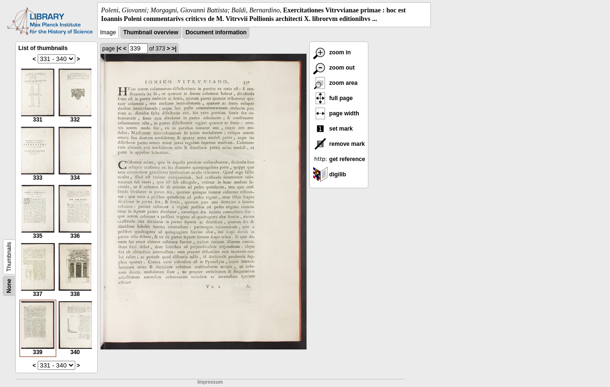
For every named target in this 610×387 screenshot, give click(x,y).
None (9, 286)
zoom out (334, 67)
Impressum (210, 382)
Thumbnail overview (150, 32)
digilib (329, 174)
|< (119, 48)
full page (333, 98)
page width (336, 113)
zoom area (335, 83)
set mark (333, 128)
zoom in (332, 52)
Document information (215, 32)
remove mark (339, 144)
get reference (339, 159)
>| (174, 48)
